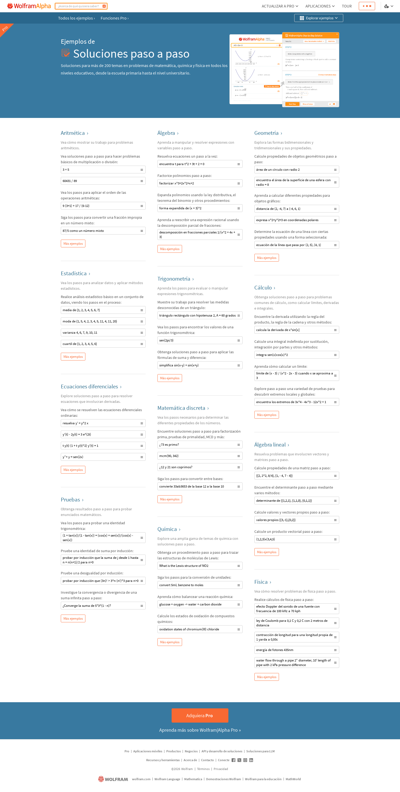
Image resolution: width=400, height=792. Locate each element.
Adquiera (199, 715)
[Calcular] (104, 6)
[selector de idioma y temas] (389, 6)
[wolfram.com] (113, 779)
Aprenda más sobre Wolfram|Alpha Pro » (200, 730)
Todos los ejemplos (76, 18)
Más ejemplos (73, 243)
